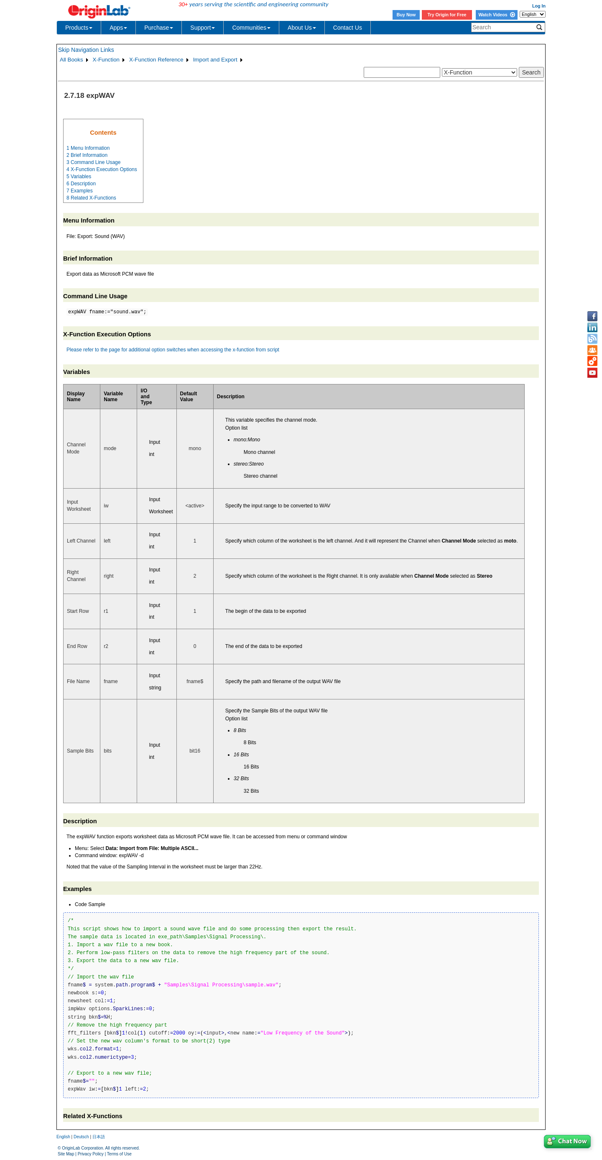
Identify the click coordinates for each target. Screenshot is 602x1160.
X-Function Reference (156, 59)
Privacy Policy (91, 1154)
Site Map (66, 1154)
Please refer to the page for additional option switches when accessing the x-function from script (172, 350)
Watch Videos (496, 14)
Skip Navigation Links (86, 49)
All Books (71, 59)
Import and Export (215, 59)
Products (78, 27)
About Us (302, 27)
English (63, 1136)
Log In (539, 5)
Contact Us (347, 27)
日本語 (98, 1136)
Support (202, 27)
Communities (251, 27)
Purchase (158, 27)
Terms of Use (119, 1154)
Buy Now (406, 14)
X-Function (106, 59)
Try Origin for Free (447, 14)
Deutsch (81, 1136)
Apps (118, 27)
